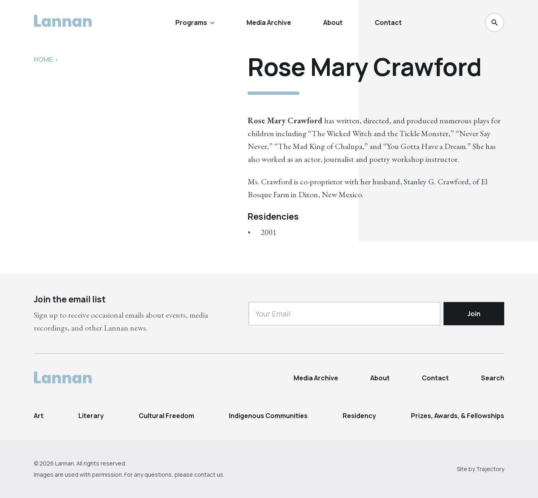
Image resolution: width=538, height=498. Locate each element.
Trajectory (490, 469)
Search (492, 378)
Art (38, 415)
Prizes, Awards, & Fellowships (457, 415)
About (333, 22)
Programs (194, 22)
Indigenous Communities (268, 415)
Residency (359, 415)
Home (43, 59)
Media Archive (268, 22)
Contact (388, 22)
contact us (208, 474)
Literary (91, 415)
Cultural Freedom (166, 415)
